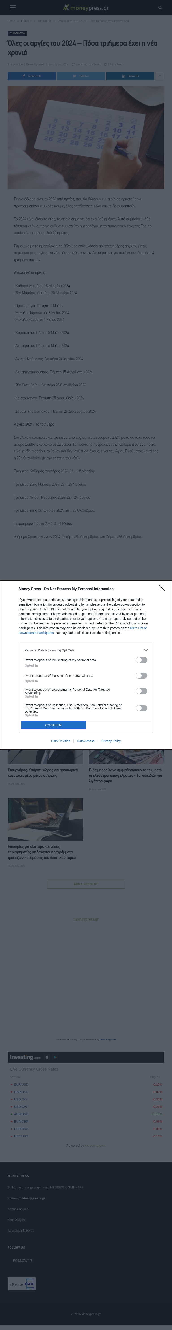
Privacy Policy (111, 741)
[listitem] (86, 650)
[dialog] (86, 665)
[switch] (141, 660)
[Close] (163, 589)
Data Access (86, 741)
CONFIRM (53, 725)
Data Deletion (60, 741)
